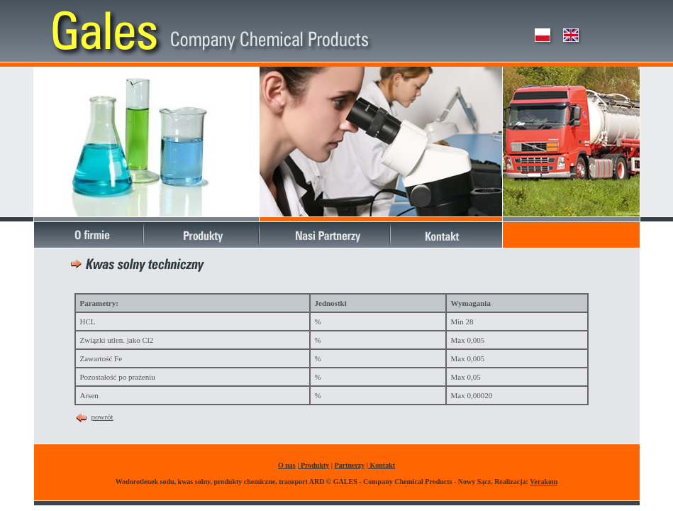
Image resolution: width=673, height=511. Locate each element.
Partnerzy (350, 465)
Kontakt (381, 465)
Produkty (314, 465)
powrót (102, 416)
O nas (287, 465)
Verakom (543, 481)
